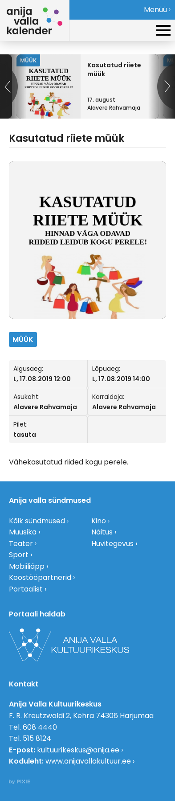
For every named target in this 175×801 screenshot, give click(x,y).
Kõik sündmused (37, 521)
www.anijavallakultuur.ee (88, 761)
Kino (98, 521)
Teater (21, 543)
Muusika (23, 532)
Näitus (102, 532)
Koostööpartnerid (40, 577)
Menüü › (157, 9)
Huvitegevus (112, 543)
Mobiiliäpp (27, 566)
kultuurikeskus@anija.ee (78, 750)
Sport (18, 555)
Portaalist (26, 589)
